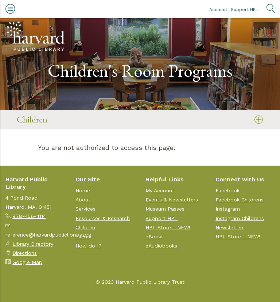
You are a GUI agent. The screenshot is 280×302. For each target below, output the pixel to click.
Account (218, 9)
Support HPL (244, 9)
